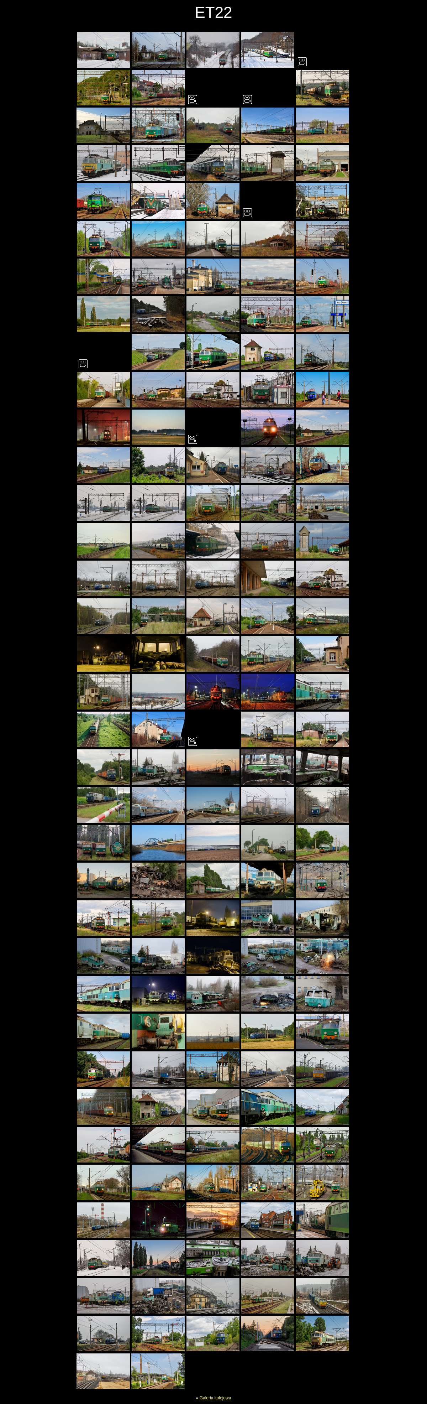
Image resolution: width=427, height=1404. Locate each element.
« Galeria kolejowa (213, 1397)
